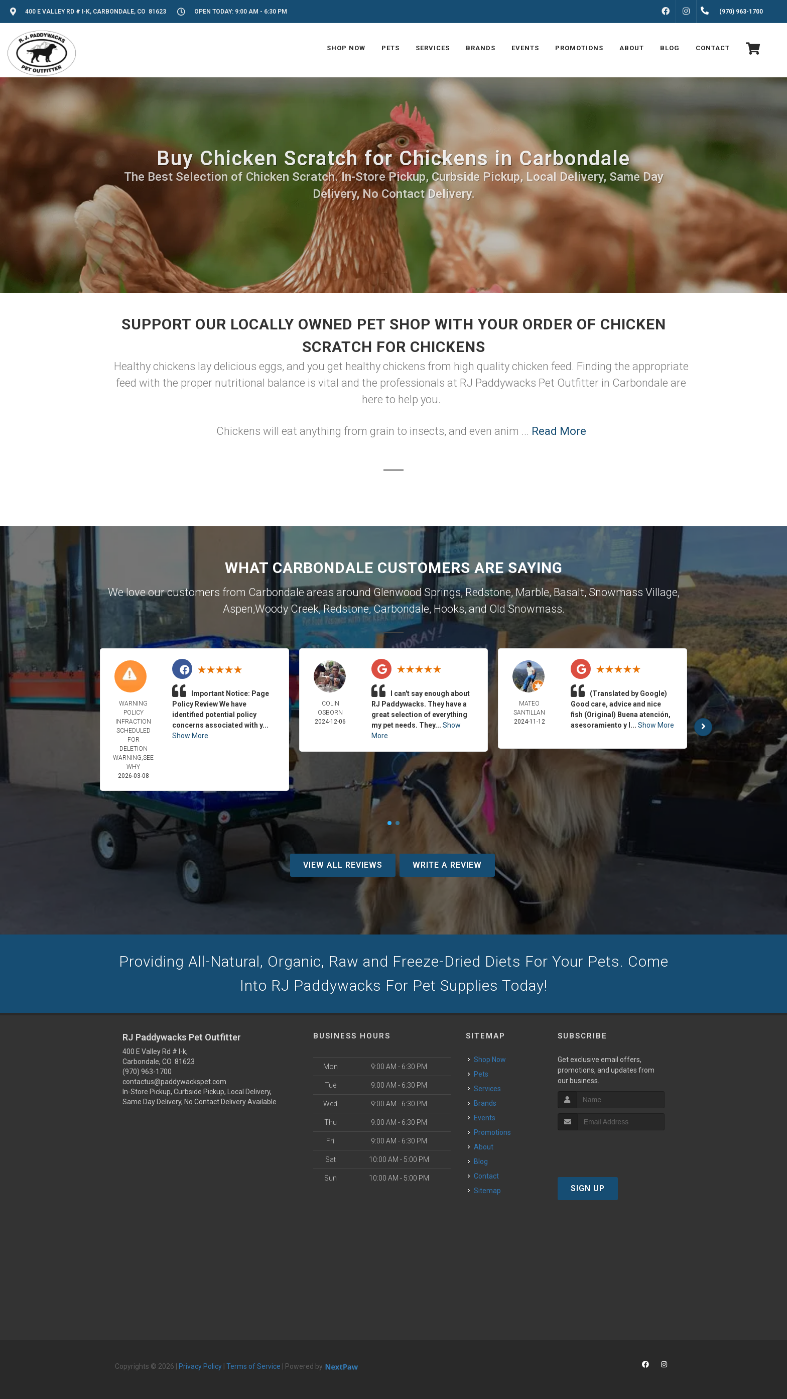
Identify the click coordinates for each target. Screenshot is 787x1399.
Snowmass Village (633, 592)
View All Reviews (342, 865)
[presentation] (611, 1149)
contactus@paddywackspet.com (174, 1082)
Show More (190, 736)
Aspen (238, 609)
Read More (559, 431)
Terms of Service (253, 1366)
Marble (532, 592)
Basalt (569, 592)
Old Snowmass (525, 609)
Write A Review (447, 865)
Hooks (449, 609)
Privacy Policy (200, 1366)
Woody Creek (287, 609)
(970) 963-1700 (147, 1072)
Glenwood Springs (417, 592)
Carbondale (401, 609)
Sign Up (588, 1188)
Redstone (488, 592)
